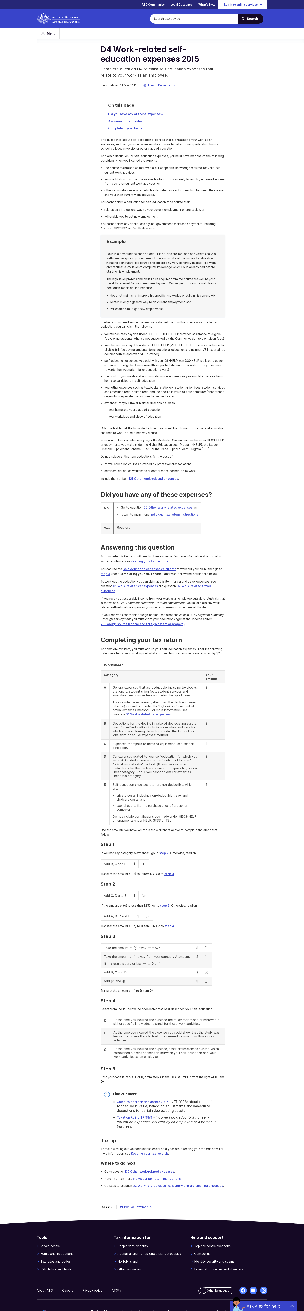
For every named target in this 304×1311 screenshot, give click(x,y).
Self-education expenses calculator (153, 585)
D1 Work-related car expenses (138, 602)
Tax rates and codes (56, 1237)
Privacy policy (92, 1266)
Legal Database (181, 4)
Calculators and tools (56, 1245)
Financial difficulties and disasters (218, 1245)
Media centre (50, 1222)
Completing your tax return (130, 131)
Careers (67, 1266)
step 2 (170, 840)
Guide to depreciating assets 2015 (144, 1081)
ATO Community (153, 4)
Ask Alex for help (263, 1306)
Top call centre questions (212, 1222)
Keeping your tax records (153, 578)
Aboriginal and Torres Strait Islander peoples (149, 1229)
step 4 (107, 590)
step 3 (172, 892)
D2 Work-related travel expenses (205, 602)
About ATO (45, 1266)
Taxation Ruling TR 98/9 (136, 1098)
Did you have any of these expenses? (137, 117)
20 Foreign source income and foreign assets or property (145, 637)
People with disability (132, 1222)
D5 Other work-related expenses (157, 495)
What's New (206, 4)
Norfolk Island (127, 1237)
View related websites (122, 1298)
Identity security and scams (214, 1237)
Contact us (202, 1229)
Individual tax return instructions (176, 531)
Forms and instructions (57, 1229)
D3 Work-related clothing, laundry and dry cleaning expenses (182, 1162)
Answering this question (128, 124)
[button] (161, 88)
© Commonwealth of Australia (83, 1298)
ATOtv (116, 1266)
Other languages (129, 1245)
